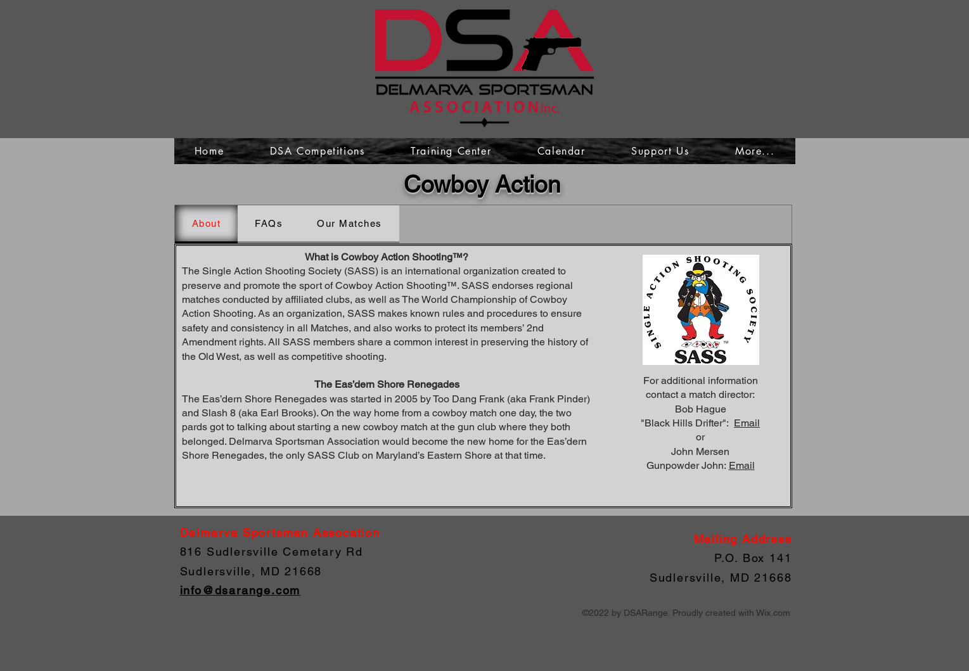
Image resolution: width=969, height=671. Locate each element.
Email (747, 423)
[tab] (206, 224)
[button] (755, 151)
